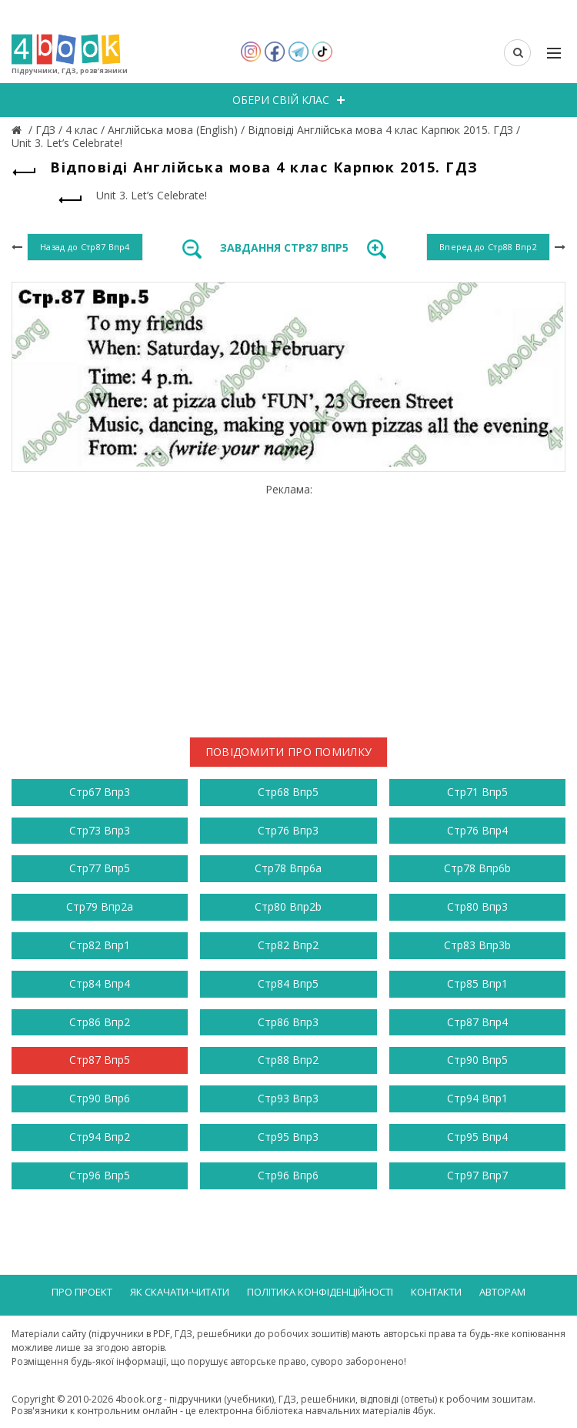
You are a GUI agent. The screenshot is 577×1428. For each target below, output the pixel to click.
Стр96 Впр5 (99, 1175)
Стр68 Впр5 (288, 791)
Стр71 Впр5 (477, 791)
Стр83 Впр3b (477, 945)
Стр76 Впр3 (288, 830)
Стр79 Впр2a (99, 906)
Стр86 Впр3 (288, 1022)
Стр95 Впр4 (477, 1136)
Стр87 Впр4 (477, 1022)
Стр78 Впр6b (477, 868)
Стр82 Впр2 (288, 945)
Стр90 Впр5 (477, 1059)
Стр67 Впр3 (99, 791)
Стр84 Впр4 (99, 983)
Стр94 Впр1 (477, 1098)
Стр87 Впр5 (99, 1059)
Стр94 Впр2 (99, 1136)
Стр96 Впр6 (288, 1175)
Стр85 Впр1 (477, 983)
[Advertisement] (288, 604)
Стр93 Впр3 (288, 1098)
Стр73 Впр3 (99, 830)
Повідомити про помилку (288, 751)
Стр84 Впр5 (288, 983)
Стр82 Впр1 (99, 945)
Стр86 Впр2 (99, 1022)
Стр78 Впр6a (288, 868)
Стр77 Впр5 (99, 868)
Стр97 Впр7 (477, 1175)
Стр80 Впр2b (288, 906)
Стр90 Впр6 (99, 1098)
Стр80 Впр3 (477, 906)
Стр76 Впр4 (477, 830)
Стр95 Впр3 (288, 1136)
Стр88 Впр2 (288, 1059)
